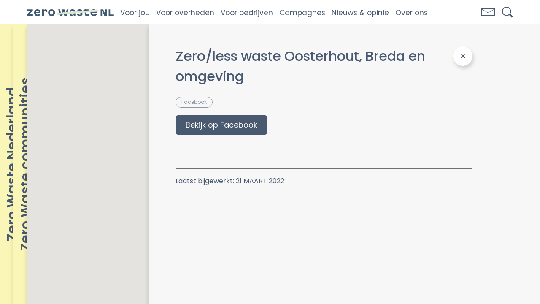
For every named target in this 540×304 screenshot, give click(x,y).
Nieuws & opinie (360, 13)
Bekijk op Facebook (221, 124)
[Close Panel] (462, 56)
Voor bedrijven (247, 13)
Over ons (411, 13)
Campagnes (302, 13)
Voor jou (135, 13)
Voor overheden (185, 13)
